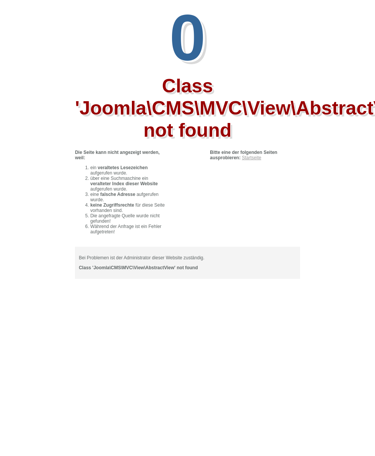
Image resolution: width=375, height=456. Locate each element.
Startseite (251, 157)
